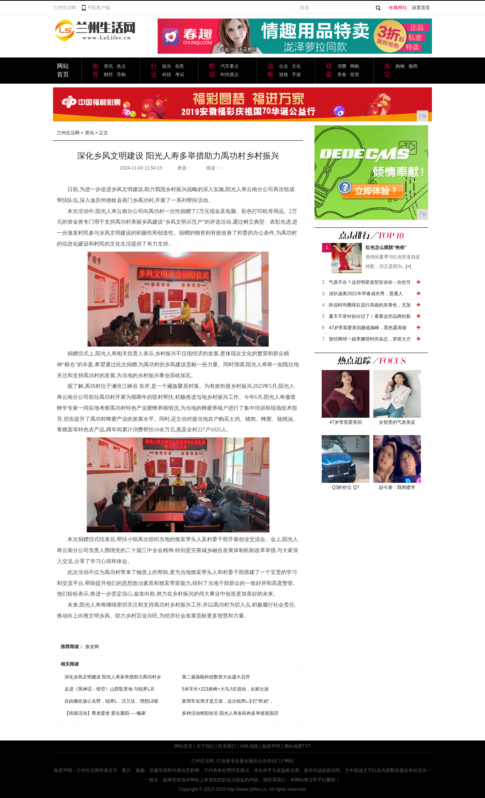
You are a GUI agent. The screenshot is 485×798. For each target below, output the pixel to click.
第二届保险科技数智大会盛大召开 (216, 677)
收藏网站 (398, 7)
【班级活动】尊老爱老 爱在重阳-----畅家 (105, 713)
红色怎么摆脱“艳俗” (386, 247)
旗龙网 (92, 646)
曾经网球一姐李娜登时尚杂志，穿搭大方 (370, 339)
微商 (413, 66)
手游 (296, 74)
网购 (354, 66)
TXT (306, 746)
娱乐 (166, 66)
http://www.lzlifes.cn (247, 789)
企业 (283, 66)
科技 (166, 74)
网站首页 (183, 746)
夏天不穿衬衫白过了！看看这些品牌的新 (370, 316)
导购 (121, 74)
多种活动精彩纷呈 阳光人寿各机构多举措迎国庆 (230, 713)
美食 (341, 74)
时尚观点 (230, 74)
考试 (179, 74)
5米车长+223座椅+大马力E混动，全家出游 (225, 689)
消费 (341, 66)
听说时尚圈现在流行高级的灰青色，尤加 (370, 305)
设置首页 (421, 7)
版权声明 (271, 746)
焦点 (121, 66)
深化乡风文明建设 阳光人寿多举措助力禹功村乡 (112, 677)
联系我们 (227, 746)
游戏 (283, 74)
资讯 (108, 66)
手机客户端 (98, 7)
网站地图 (293, 746)
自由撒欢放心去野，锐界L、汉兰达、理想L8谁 (111, 701)
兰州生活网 (64, 7)
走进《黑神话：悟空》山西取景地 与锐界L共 (109, 689)
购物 (400, 66)
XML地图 (249, 746)
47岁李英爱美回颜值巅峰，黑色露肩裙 (368, 327)
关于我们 (205, 746)
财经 (108, 74)
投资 (354, 74)
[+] (408, 266)
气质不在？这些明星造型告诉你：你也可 (370, 282)
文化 (296, 66)
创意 (179, 66)
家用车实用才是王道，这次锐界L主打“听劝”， (228, 701)
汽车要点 (230, 66)
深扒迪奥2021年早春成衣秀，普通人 (366, 293)
